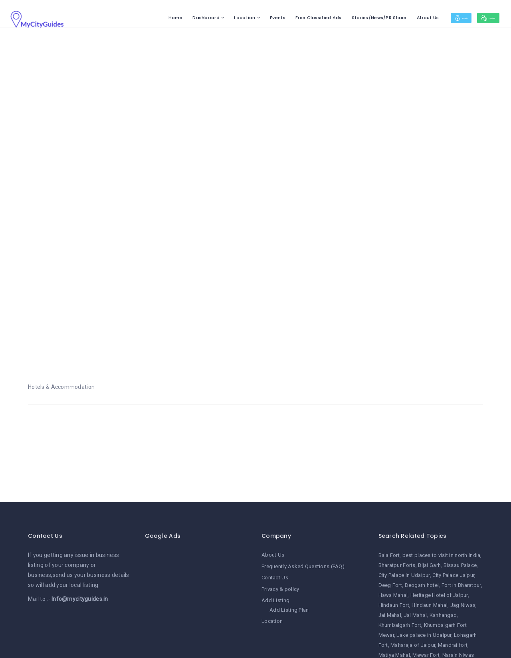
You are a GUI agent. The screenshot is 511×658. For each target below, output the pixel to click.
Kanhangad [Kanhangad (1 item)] (443, 615)
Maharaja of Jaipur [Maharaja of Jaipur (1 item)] (412, 645)
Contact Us (274, 578)
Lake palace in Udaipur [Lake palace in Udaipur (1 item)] (423, 635)
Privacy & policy (280, 589)
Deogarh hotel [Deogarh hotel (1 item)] (422, 585)
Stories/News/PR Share (352, 17)
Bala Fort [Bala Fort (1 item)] (389, 555)
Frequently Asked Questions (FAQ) (303, 566)
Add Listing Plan (289, 609)
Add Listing (275, 600)
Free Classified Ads (291, 17)
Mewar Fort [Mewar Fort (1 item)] (426, 655)
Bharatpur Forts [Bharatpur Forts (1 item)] (397, 565)
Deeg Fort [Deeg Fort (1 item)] (390, 585)
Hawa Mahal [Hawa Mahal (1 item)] (393, 595)
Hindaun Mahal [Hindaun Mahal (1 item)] (430, 605)
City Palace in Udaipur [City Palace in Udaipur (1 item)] (404, 575)
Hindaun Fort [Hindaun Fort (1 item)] (393, 605)
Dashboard (178, 17)
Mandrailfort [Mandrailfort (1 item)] (452, 645)
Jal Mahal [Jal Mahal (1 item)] (415, 615)
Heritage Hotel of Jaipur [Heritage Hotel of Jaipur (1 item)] (439, 595)
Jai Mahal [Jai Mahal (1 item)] (390, 615)
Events (250, 17)
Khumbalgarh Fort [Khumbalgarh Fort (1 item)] (399, 625)
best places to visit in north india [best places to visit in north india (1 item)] (441, 555)
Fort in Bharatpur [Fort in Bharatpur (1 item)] (461, 585)
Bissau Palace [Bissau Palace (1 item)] (460, 565)
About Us (401, 17)
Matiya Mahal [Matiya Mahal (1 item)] (394, 655)
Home (148, 17)
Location (217, 17)
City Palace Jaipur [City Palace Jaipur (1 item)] (453, 575)
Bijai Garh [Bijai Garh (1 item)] (429, 565)
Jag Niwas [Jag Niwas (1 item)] (463, 605)
